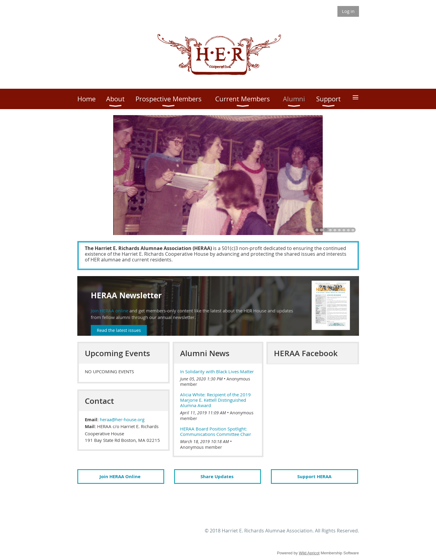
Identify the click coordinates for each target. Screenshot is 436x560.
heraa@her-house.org (122, 419)
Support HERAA (314, 476)
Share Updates (217, 476)
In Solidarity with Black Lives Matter (217, 371)
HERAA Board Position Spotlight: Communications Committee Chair (215, 431)
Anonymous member (201, 447)
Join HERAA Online (120, 476)
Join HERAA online (109, 311)
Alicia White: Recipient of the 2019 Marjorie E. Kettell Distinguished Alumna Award (215, 400)
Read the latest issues (119, 330)
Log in (348, 11)
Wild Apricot (309, 553)
